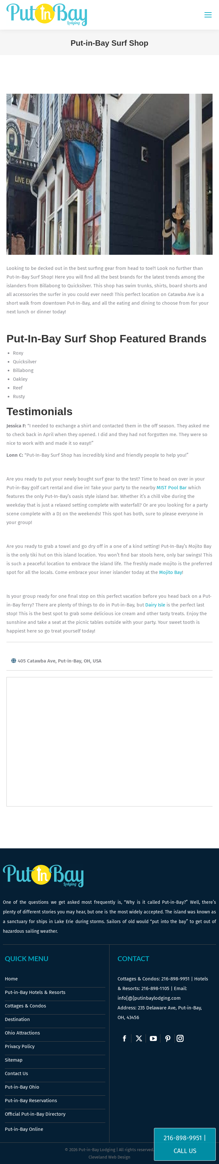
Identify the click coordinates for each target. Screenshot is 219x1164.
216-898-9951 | (185, 1138)
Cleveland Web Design (109, 1157)
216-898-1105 (155, 988)
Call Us (185, 1151)
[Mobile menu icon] (208, 14)
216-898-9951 (175, 979)
